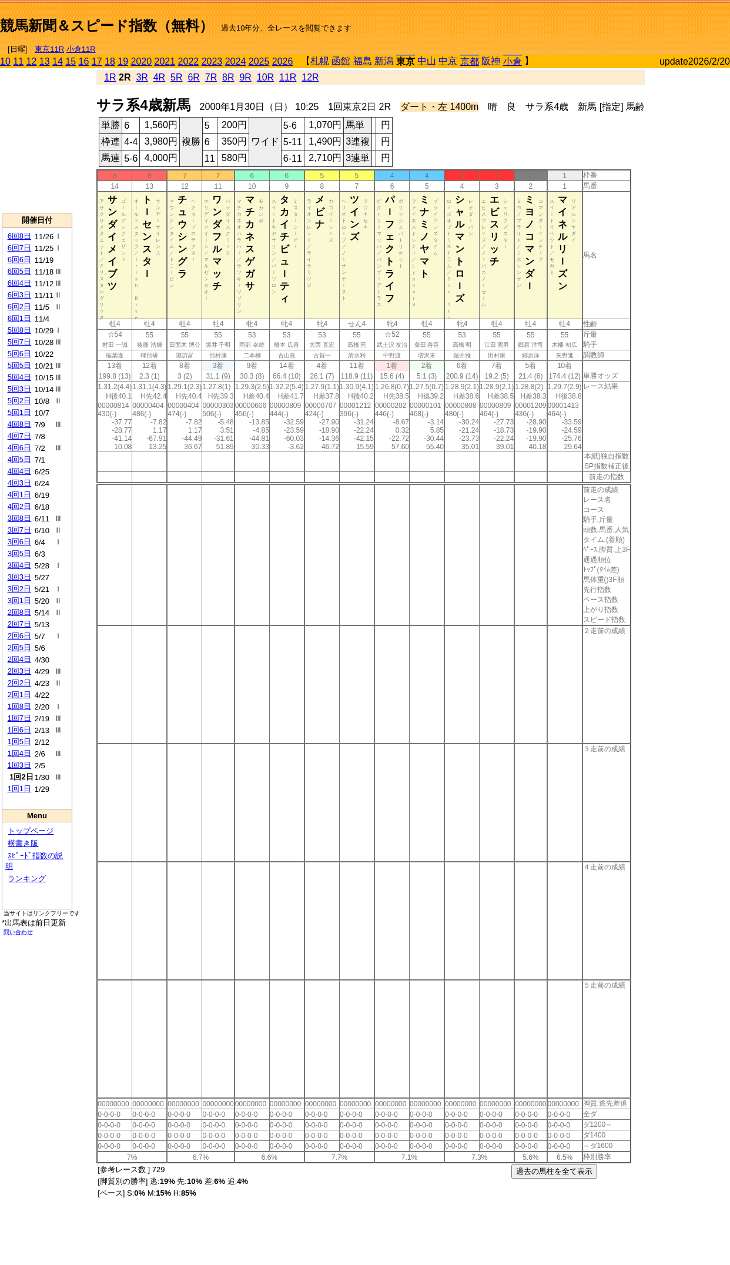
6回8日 (19, 236)
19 (123, 61)
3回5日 (19, 553)
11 (18, 61)
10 (5, 61)
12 (31, 61)
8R (228, 77)
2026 (282, 61)
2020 (141, 61)
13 (44, 61)
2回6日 (19, 635)
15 (70, 61)
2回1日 (19, 694)
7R (211, 77)
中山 (426, 61)
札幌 (319, 61)
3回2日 (19, 588)
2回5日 (19, 647)
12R (310, 77)
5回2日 (19, 400)
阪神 (490, 61)
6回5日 (19, 271)
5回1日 (19, 412)
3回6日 (19, 541)
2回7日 (19, 624)
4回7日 (19, 435)
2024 (235, 61)
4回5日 (19, 459)
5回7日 (19, 341)
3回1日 (19, 600)
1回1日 (19, 788)
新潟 (383, 61)
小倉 (512, 61)
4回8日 (19, 424)
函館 (340, 61)
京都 (469, 61)
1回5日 (19, 741)
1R (110, 77)
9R (245, 77)
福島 (362, 61)
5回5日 (19, 365)
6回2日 (19, 306)
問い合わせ (18, 932)
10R (265, 77)
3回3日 (19, 577)
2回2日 (19, 682)
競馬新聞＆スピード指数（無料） (106, 26)
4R (159, 77)
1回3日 (19, 765)
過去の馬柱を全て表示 (554, 1171)
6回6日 (19, 259)
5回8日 (19, 330)
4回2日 (19, 506)
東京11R (49, 49)
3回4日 (19, 565)
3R (142, 77)
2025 (259, 61)
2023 (212, 61)
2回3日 (19, 671)
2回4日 (19, 659)
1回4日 (19, 753)
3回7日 (19, 530)
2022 (188, 61)
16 (84, 61)
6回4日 (19, 283)
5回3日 (19, 388)
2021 (165, 61)
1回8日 (19, 706)
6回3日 (19, 294)
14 (57, 61)
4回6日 (19, 447)
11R (287, 77)
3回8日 (19, 518)
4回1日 (19, 494)
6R (193, 77)
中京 (447, 61)
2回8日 (19, 612)
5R (176, 77)
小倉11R (81, 49)
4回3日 (19, 482)
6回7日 (19, 247)
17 (97, 61)
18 (110, 61)
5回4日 (19, 377)
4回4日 (19, 471)
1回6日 (19, 729)
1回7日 (19, 718)
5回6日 (19, 353)
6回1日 (19, 318)
